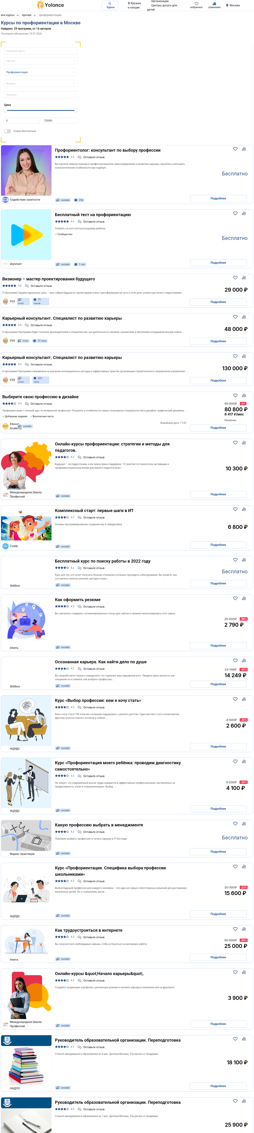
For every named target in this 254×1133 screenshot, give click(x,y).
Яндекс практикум (22, 854)
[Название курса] (39, 50)
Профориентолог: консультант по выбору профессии (108, 150)
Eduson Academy (9, 426)
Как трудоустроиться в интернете (88, 930)
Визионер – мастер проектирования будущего (48, 279)
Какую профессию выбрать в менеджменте (99, 824)
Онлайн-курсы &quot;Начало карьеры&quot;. (99, 973)
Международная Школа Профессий (22, 494)
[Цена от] (22, 121)
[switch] (7, 131)
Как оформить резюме (78, 599)
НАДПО (15, 1088)
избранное (196, 5)
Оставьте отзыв (91, 157)
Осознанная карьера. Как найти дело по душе (101, 661)
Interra (14, 648)
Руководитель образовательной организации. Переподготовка (118, 1040)
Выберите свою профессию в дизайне (40, 396)
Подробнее (218, 198)
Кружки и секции (134, 5)
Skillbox (15, 585)
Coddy (10, 546)
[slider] (5, 110)
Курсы (109, 5)
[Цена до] (59, 121)
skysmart (12, 264)
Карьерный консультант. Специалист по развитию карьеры (62, 318)
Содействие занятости (21, 200)
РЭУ (8, 301)
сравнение (214, 5)
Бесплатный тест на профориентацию (93, 214)
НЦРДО (15, 748)
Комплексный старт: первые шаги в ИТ (94, 510)
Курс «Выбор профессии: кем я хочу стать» (98, 700)
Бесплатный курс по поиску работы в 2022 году (102, 561)
